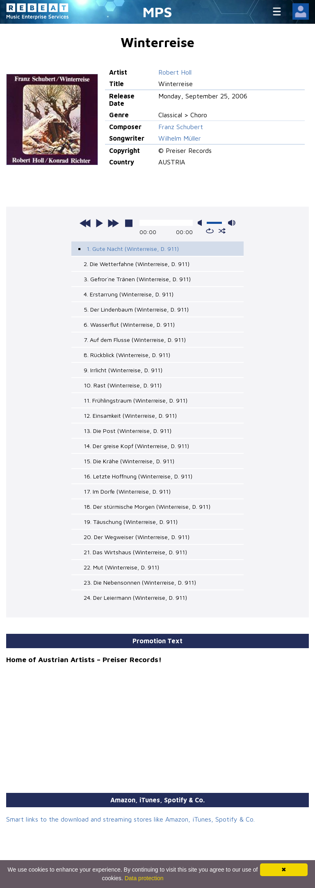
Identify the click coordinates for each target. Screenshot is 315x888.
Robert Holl (175, 72)
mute (201, 223)
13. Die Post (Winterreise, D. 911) (127, 430)
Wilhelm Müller (179, 138)
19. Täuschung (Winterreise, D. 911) (131, 521)
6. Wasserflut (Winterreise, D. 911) (129, 324)
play (99, 223)
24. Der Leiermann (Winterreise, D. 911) (135, 597)
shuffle (222, 231)
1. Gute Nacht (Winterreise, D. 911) (133, 248)
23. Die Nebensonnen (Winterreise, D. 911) (140, 582)
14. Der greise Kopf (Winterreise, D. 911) (136, 445)
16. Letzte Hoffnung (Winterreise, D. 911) (138, 476)
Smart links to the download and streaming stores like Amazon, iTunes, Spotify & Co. (130, 819)
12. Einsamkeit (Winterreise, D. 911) (130, 415)
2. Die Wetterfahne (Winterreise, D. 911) (136, 263)
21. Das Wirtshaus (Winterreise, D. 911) (135, 552)
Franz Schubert (180, 126)
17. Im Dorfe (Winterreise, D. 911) (127, 491)
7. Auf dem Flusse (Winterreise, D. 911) (135, 339)
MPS (157, 11)
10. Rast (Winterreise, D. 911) (123, 385)
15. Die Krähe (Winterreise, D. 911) (129, 461)
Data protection (144, 878)
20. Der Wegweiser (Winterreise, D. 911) (136, 536)
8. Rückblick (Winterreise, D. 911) (127, 354)
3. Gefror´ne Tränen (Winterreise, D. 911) (137, 279)
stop (129, 223)
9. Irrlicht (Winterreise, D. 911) (123, 370)
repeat (210, 231)
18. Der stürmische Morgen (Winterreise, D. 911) (147, 506)
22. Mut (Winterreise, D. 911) (121, 567)
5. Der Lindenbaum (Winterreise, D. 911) (136, 309)
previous (85, 223)
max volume (231, 223)
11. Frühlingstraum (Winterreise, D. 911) (135, 400)
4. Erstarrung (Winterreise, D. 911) (128, 294)
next (113, 223)
